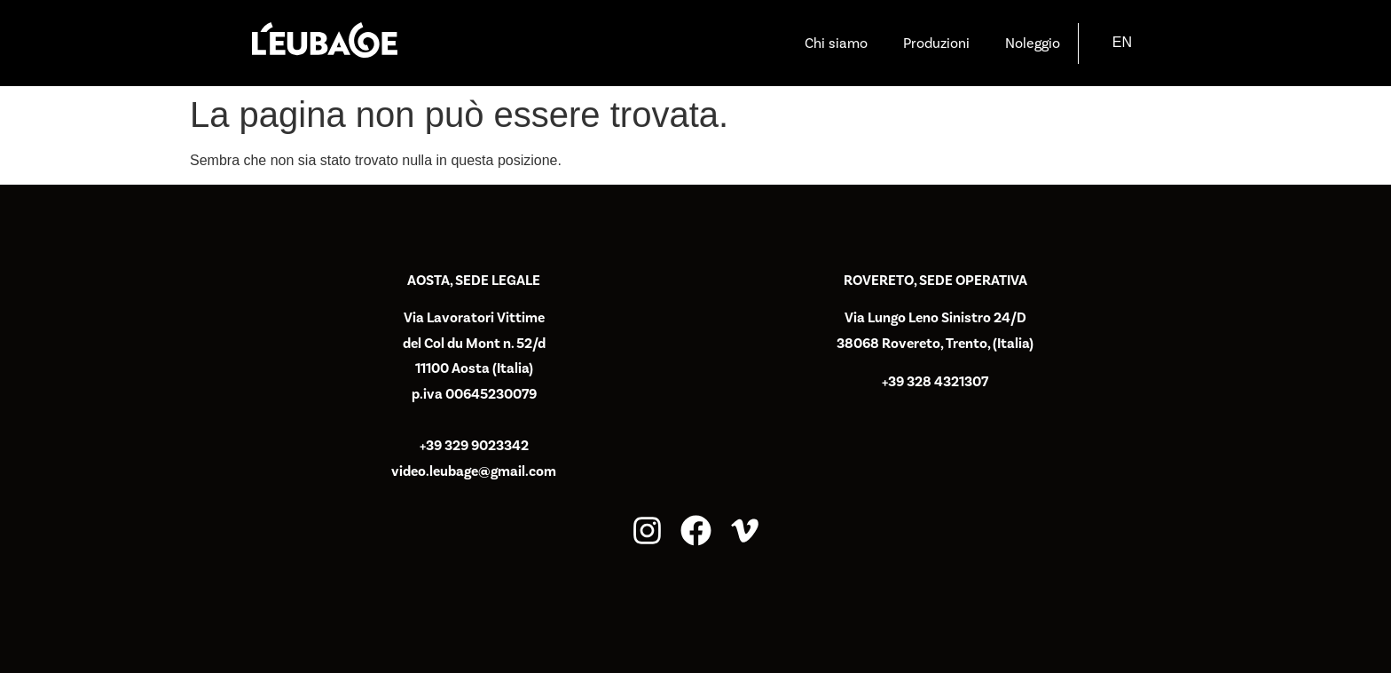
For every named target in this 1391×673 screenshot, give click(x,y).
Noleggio (1032, 43)
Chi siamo (836, 43)
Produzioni (936, 43)
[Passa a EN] (1122, 42)
